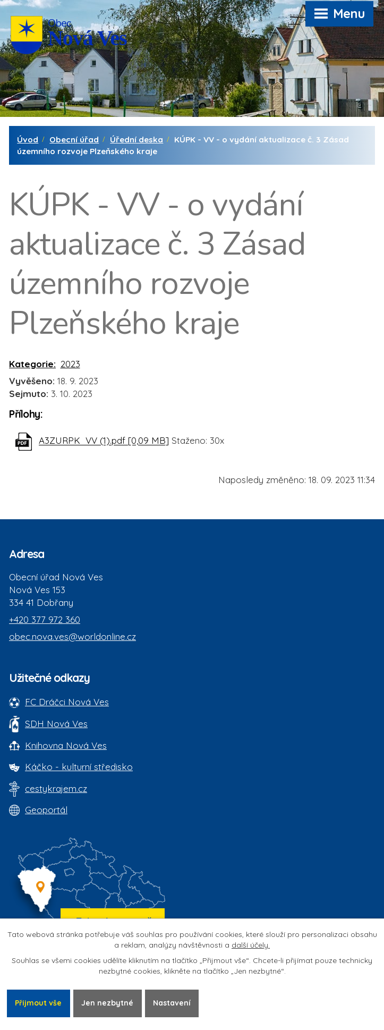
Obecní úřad (74, 139)
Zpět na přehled (57, 487)
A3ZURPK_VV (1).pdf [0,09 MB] (104, 440)
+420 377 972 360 (44, 619)
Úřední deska (136, 139)
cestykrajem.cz (56, 788)
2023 (70, 363)
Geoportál (46, 809)
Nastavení (172, 1003)
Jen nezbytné (107, 1003)
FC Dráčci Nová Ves (67, 701)
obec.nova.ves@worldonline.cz (72, 636)
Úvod (27, 139)
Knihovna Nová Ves (66, 745)
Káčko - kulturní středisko (79, 766)
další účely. (251, 945)
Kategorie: (32, 363)
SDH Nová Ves (56, 723)
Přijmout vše (38, 1003)
